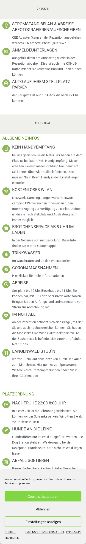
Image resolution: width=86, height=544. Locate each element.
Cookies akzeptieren (43, 496)
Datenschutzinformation (44, 532)
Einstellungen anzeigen (43, 522)
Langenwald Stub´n (33, 351)
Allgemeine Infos (20, 138)
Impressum (73, 532)
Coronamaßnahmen (35, 267)
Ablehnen (43, 509)
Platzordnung (18, 394)
